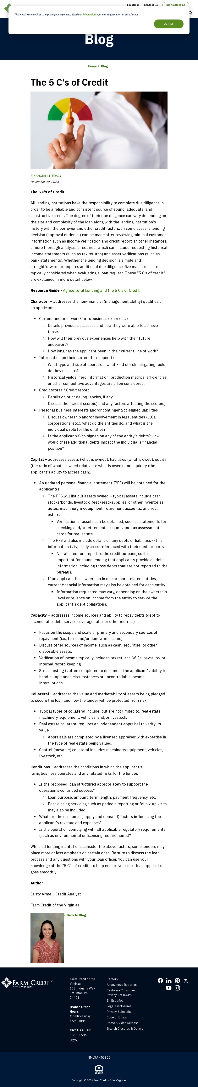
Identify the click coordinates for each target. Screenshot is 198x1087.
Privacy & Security (119, 1012)
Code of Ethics (117, 1017)
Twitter (186, 980)
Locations (133, 5)
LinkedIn (169, 980)
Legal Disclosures (119, 1006)
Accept (168, 23)
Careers (112, 979)
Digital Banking (175, 5)
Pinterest (177, 980)
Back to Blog (76, 915)
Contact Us (151, 5)
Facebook (160, 980)
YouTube (169, 988)
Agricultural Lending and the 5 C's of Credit (101, 290)
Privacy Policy (90, 14)
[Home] (28, 979)
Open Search (190, 13)
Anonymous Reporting (122, 985)
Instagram (177, 988)
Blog (104, 66)
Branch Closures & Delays (125, 1028)
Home (92, 66)
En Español (115, 1000)
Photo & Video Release (123, 1023)
